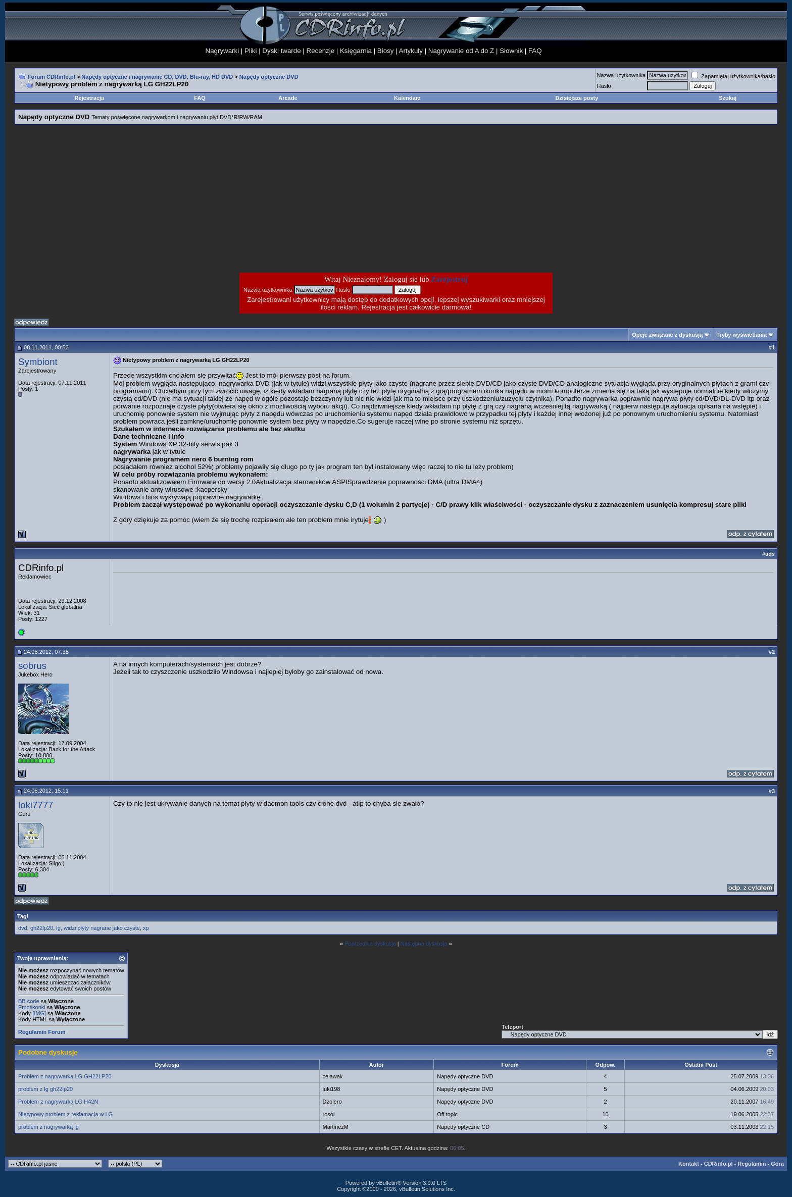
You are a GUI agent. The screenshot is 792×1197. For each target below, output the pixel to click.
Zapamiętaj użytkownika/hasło (733, 76)
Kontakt (688, 1164)
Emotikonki (31, 1007)
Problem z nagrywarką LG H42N (58, 1102)
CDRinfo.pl (718, 1164)
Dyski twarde (281, 51)
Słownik (511, 51)
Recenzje (321, 51)
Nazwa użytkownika (621, 75)
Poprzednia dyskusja (370, 944)
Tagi (22, 916)
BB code (28, 1001)
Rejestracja (90, 98)
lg (58, 928)
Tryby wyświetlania (741, 335)
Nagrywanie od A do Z (461, 51)
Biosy (385, 51)
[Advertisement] (315, 198)
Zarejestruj (449, 279)
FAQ (535, 51)
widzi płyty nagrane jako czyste (102, 928)
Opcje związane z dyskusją (667, 335)
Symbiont (38, 361)
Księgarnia (356, 51)
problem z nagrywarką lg (48, 1127)
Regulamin (751, 1164)
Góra (777, 1164)
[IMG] (39, 1013)
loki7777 (36, 805)
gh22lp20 (41, 928)
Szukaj (727, 98)
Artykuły (411, 51)
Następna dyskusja (424, 944)
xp (146, 928)
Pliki (250, 51)
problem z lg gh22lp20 (45, 1089)
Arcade (287, 98)
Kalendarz (407, 98)
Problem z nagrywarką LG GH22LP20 (65, 1076)
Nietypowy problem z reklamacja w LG (65, 1114)
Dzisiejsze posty (576, 98)
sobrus (32, 665)
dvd (22, 928)
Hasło (604, 86)
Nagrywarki (222, 51)
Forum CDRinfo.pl (51, 77)
